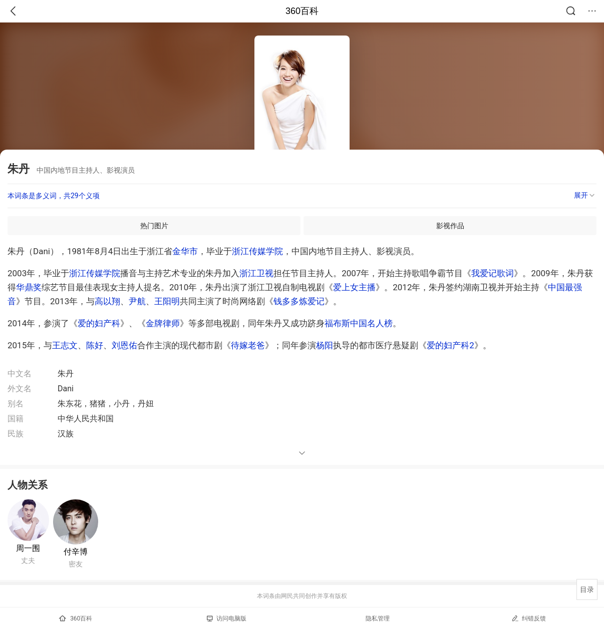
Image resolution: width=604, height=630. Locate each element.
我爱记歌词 (492, 273)
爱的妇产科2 (450, 345)
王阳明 (167, 301)
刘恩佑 (124, 345)
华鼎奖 (29, 287)
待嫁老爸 (248, 345)
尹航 (137, 301)
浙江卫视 (256, 273)
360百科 (302, 11)
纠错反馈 (528, 618)
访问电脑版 (226, 618)
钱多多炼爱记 (299, 301)
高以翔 (107, 301)
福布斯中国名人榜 (359, 323)
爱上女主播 (354, 287)
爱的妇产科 (99, 323)
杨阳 (324, 345)
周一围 (28, 548)
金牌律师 (163, 323)
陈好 (94, 345)
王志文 (65, 345)
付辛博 (76, 551)
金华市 (185, 251)
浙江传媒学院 (257, 251)
